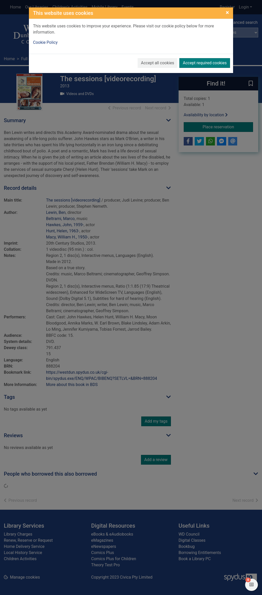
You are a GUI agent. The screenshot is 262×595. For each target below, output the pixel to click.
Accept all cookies (157, 62)
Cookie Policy (45, 42)
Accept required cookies (205, 62)
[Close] (227, 12)
